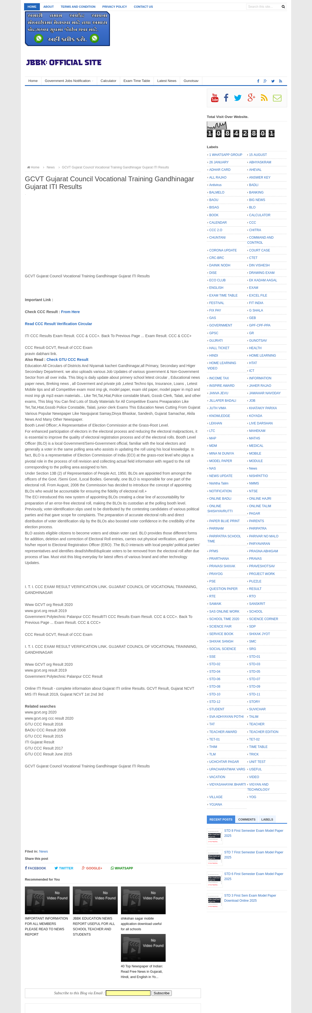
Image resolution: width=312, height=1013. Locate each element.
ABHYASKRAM (260, 162)
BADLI (253, 185)
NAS (212, 468)
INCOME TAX (219, 378)
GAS (212, 318)
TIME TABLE (258, 747)
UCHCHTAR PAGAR (224, 762)
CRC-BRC (216, 258)
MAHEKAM (257, 431)
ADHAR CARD (219, 170)
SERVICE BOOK (221, 634)
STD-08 (214, 686)
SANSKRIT (257, 604)
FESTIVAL (216, 303)
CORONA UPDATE (223, 250)
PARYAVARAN (259, 544)
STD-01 (254, 657)
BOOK (214, 215)
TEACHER (256, 724)
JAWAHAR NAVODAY (265, 393)
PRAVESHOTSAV (262, 566)
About (48, 6)
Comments (247, 819)
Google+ (92, 868)
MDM (213, 446)
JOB (252, 401)
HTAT (253, 363)
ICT (251, 371)
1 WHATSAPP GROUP (225, 155)
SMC (252, 641)
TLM (212, 754)
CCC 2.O (215, 230)
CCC (252, 222)
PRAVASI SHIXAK (222, 566)
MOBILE (255, 453)
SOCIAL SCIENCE (222, 649)
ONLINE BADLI (220, 498)
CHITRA (255, 230)
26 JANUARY (219, 162)
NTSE (253, 491)
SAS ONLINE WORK (224, 611)
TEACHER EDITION (263, 732)
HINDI (213, 355)
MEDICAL (256, 446)
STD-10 (214, 694)
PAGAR (254, 513)
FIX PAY (215, 310)
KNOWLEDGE (219, 416)
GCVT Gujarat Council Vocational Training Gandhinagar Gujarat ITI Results (113, 167)
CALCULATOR (260, 215)
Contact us (143, 6)
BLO (252, 207)
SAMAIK (215, 604)
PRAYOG (216, 574)
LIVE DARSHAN (261, 423)
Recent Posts (221, 819)
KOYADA (255, 416)
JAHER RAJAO (260, 386)
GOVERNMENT (220, 325)
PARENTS (256, 521)
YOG (252, 797)
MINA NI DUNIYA (221, 453)
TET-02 (254, 739)
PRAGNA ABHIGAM (263, 551)
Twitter (64, 868)
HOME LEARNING (262, 355)
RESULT (255, 589)
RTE (212, 596)
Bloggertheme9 (136, 1006)
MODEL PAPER (220, 461)
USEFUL (255, 769)
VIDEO (254, 777)
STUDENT (217, 709)
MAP (212, 438)
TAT (212, 724)
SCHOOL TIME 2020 (224, 619)
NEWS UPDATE (221, 476)
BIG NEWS (257, 200)
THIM (213, 747)
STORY (254, 702)
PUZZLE (255, 581)
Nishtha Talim (219, 483)
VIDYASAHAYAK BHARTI (227, 784)
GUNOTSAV (258, 340)
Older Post (186, 982)
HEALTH (255, 348)
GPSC (213, 333)
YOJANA (215, 804)
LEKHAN (215, 423)
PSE (212, 581)
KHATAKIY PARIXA (263, 408)
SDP (252, 626)
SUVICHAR (257, 709)
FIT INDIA (256, 303)
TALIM (253, 717)
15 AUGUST (258, 155)
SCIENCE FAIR (220, 626)
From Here (70, 312)
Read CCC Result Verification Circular (58, 324)
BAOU (213, 200)
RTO (252, 596)
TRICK (254, 754)
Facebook (35, 868)
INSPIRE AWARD (221, 386)
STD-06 (214, 679)
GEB (252, 318)
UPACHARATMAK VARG (227, 769)
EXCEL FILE (258, 295)
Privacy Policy (114, 6)
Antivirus (215, 185)
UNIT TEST (257, 762)
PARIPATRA (258, 528)
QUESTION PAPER (223, 589)
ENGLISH (216, 288)
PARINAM (216, 528)
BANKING (256, 192)
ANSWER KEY (260, 177)
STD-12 (214, 702)
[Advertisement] (113, 126)
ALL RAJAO (217, 177)
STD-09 (254, 686)
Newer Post (40, 982)
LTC (212, 431)
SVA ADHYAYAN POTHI (226, 717)
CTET (253, 258)
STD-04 (214, 671)
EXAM (253, 288)
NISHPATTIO (258, 476)
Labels (267, 819)
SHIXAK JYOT (259, 634)
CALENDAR (218, 222)
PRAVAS (255, 559)
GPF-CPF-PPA (260, 325)
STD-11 (254, 694)
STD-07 (254, 679)
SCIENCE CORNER (263, 619)
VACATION (217, 777)
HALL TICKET (219, 348)
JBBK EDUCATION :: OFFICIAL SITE (79, 1006)
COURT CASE (259, 250)
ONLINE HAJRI (260, 498)
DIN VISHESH (259, 265)
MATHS (254, 438)
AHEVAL (255, 170)
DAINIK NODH (219, 265)
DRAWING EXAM (262, 273)
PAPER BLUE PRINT (224, 521)
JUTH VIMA (217, 408)
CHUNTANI (217, 237)
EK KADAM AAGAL (263, 280)
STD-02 (214, 664)
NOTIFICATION (220, 491)
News (43, 851)
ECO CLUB (217, 280)
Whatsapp (122, 868)
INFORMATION (260, 378)
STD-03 (254, 664)
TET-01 (214, 739)
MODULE (256, 461)
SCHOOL (256, 611)
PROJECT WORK (262, 574)
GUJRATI (216, 340)
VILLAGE (216, 797)
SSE (212, 657)
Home (32, 6)
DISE (213, 273)
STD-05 (254, 671)
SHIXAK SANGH (221, 641)
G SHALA (256, 310)
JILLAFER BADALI (222, 401)
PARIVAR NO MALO (264, 536)
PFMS (213, 551)
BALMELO (217, 192)
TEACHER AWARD (223, 732)
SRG (252, 649)
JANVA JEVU (218, 393)
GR (251, 333)
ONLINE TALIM (260, 506)
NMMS (254, 483)
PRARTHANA (219, 559)
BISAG (214, 207)
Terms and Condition (78, 6)
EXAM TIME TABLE (223, 295)
